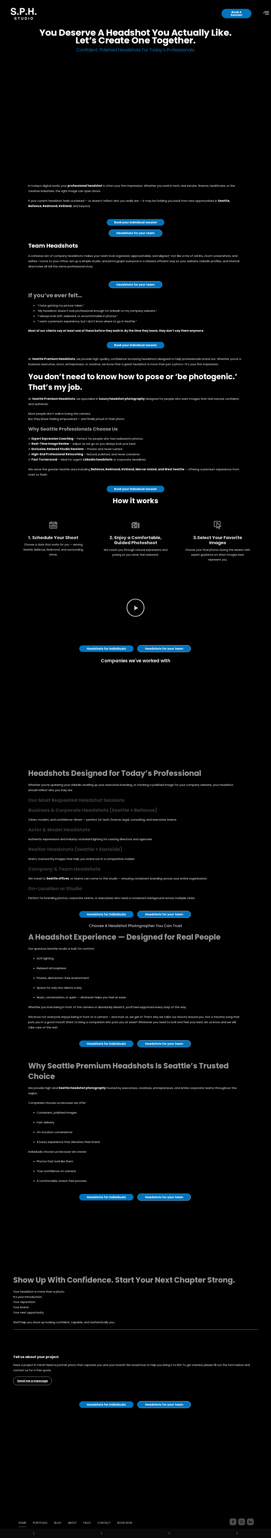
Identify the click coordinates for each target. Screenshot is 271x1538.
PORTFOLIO (48, 1514)
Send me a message (32, 1385)
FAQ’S (97, 1514)
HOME (29, 1514)
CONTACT (115, 1514)
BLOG (66, 1514)
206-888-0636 (242, 1522)
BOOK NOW (77, 1523)
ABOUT (81, 1514)
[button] (135, 612)
